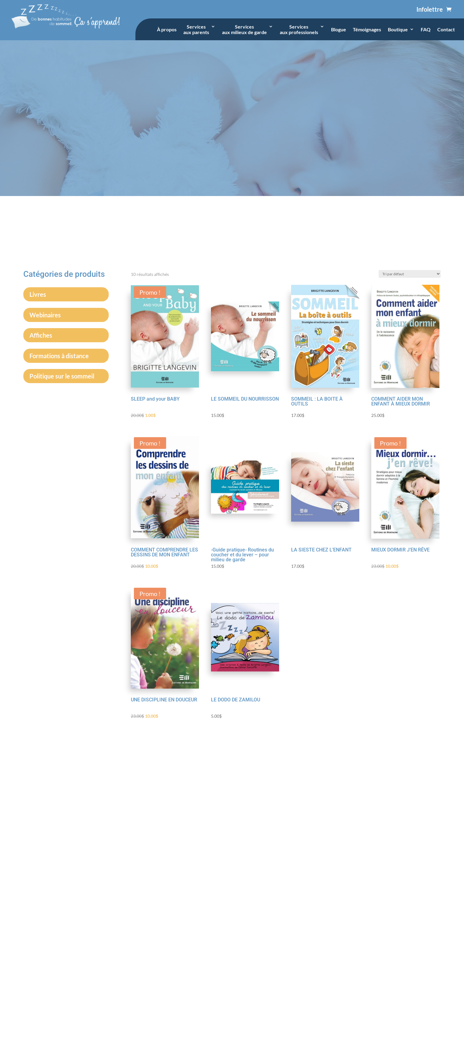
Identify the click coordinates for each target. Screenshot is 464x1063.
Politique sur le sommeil (61, 376)
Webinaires (45, 315)
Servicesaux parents (196, 29)
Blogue (338, 29)
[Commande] (410, 274)
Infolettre (429, 9)
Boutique (398, 29)
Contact (446, 29)
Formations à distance (59, 355)
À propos (167, 29)
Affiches (40, 335)
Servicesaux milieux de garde (244, 29)
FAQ (426, 29)
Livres (37, 294)
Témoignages (367, 29)
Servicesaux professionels (299, 29)
